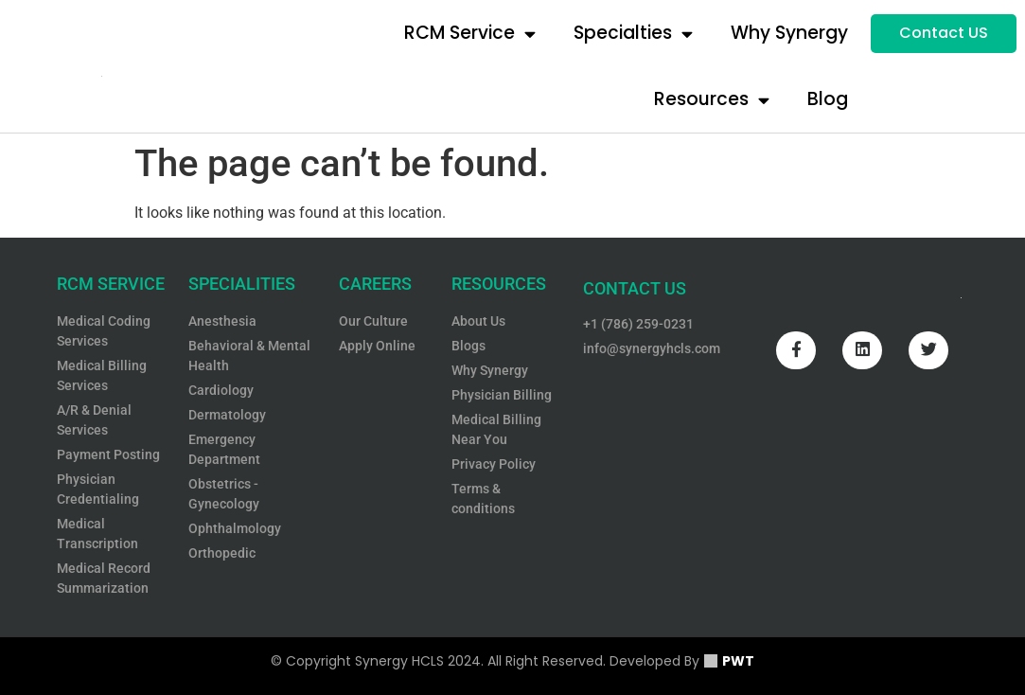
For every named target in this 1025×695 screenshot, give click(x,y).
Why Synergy (789, 32)
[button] (943, 33)
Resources (711, 99)
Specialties (633, 33)
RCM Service (470, 33)
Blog (827, 99)
